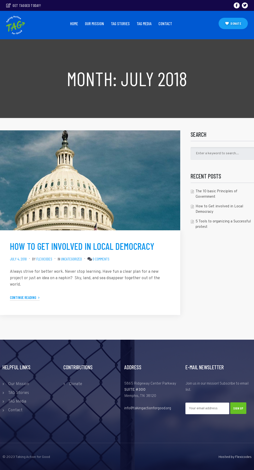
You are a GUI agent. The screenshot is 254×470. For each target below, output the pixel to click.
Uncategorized (71, 258)
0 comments (101, 258)
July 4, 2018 (18, 258)
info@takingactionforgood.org (147, 408)
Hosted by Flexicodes (235, 457)
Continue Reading (25, 297)
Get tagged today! (23, 5)
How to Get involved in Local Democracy (82, 246)
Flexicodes (44, 258)
